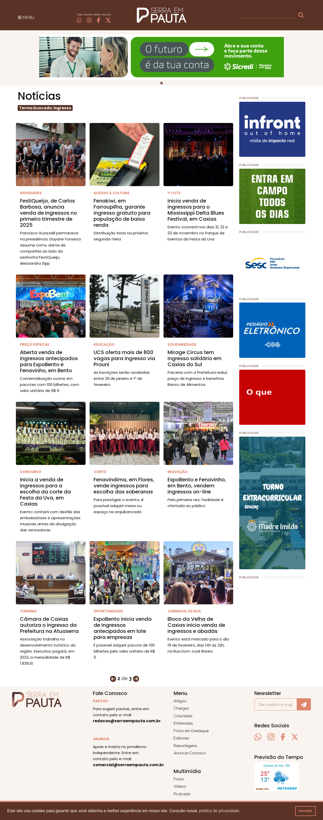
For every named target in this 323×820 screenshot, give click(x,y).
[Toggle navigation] (26, 17)
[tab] (161, 83)
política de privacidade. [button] (219, 811)
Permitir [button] (305, 811)
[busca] (268, 15)
